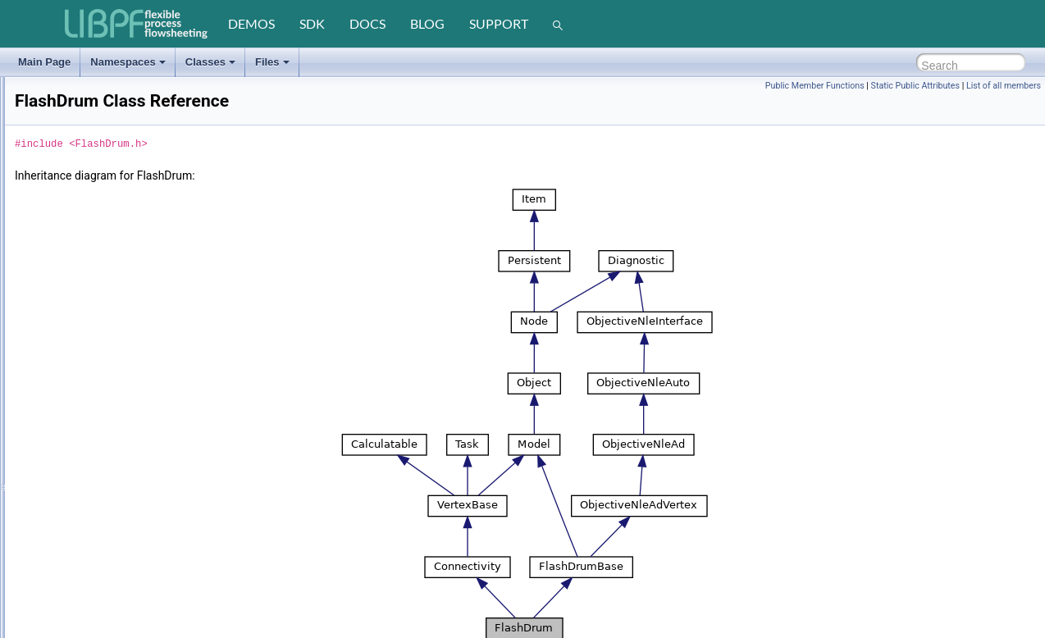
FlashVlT (60, 473)
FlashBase (64, 315)
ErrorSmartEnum (78, 119)
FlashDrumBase (76, 375)
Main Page (44, 62)
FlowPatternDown (80, 552)
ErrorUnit (60, 138)
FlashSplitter (68, 434)
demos (251, 23)
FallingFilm (65, 276)
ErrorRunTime (72, 99)
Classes (210, 62)
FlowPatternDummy (84, 571)
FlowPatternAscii (77, 532)
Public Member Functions (815, 85)
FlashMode (78, 414)
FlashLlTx (62, 394)
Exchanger (64, 158)
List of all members (1003, 85)
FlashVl (57, 453)
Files (272, 62)
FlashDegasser (74, 335)
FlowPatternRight (78, 611)
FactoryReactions (79, 217)
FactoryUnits (68, 256)
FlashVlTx (62, 493)
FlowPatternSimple (82, 630)
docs (367, 23)
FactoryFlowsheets (82, 178)
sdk (312, 23)
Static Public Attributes (915, 85)
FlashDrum (65, 355)
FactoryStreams (76, 237)
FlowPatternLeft (75, 591)
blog (427, 23)
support (498, 23)
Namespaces (128, 62)
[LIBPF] (137, 24)
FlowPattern (67, 512)
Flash (53, 296)
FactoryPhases (74, 197)
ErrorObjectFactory (82, 79)
